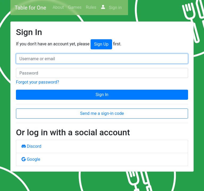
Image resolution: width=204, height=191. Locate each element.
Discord (31, 146)
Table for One (30, 8)
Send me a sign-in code (102, 113)
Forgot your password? (37, 82)
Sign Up (101, 44)
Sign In (102, 94)
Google (31, 159)
